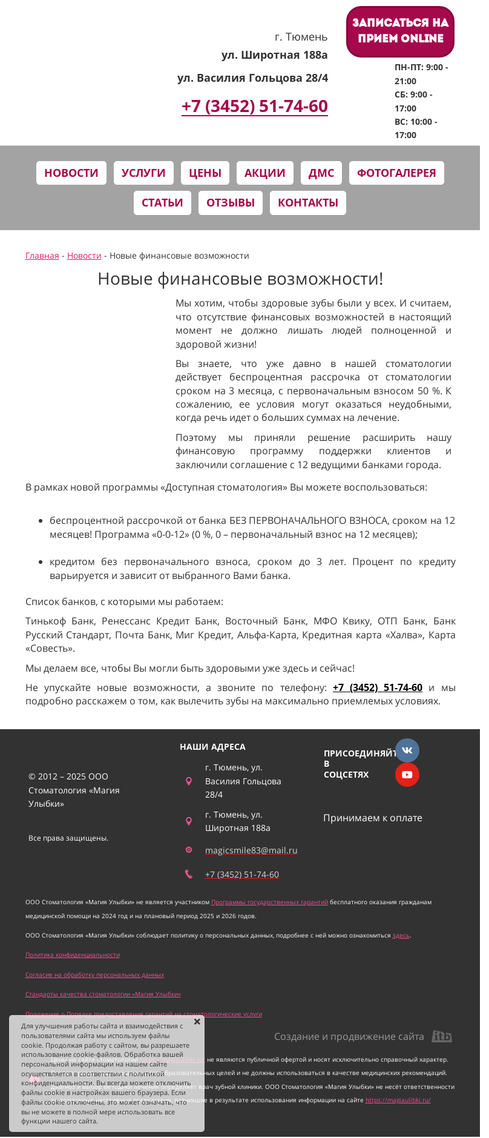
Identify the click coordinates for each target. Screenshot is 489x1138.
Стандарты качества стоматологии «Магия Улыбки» (103, 994)
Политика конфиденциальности (72, 954)
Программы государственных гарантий (269, 902)
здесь (401, 935)
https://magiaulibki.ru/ (398, 1100)
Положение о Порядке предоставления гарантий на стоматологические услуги (143, 1014)
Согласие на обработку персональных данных (94, 974)
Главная (42, 255)
